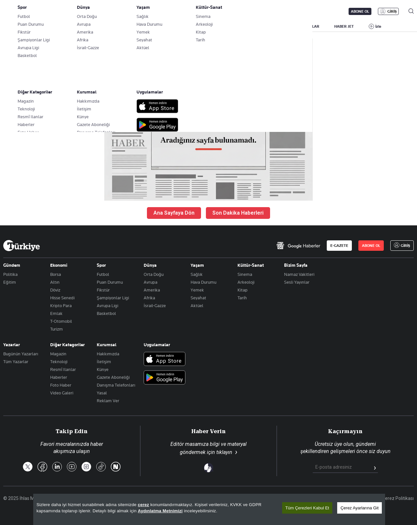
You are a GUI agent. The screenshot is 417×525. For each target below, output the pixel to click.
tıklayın (224, 452)
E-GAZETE (339, 245)
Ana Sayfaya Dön (173, 213)
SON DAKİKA (18, 26)
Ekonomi (58, 265)
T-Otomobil (61, 321)
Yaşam (197, 265)
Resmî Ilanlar (63, 369)
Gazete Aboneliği (77, 11)
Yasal (102, 392)
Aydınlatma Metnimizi (160, 510)
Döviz (55, 289)
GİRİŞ (392, 11)
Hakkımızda (108, 353)
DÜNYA (217, 26)
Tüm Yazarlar (15, 361)
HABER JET (344, 26)
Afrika (149, 297)
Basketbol (106, 313)
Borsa (55, 274)
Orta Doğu (154, 274)
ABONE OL (360, 11)
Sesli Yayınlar (296, 282)
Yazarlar (11, 344)
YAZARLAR (54, 26)
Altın (55, 282)
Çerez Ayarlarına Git (359, 507)
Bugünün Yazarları (20, 353)
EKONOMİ (187, 26)
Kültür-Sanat (250, 265)
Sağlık (197, 274)
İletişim (104, 361)
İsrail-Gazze (155, 305)
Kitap (242, 289)
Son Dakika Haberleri (238, 213)
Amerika (152, 289)
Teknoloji (58, 361)
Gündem (11, 265)
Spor (101, 265)
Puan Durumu (110, 282)
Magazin (58, 353)
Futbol (103, 274)
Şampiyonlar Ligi (113, 297)
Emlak (56, 313)
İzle (378, 26)
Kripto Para (61, 305)
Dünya (150, 265)
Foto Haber (60, 385)
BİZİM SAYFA (90, 26)
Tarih (242, 297)
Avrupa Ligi (107, 305)
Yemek (197, 289)
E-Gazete (36, 11)
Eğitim (9, 282)
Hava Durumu (203, 282)
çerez (143, 504)
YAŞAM (270, 26)
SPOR (244, 26)
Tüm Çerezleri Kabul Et (307, 507)
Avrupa (150, 282)
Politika (10, 274)
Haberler (58, 377)
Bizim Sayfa (296, 265)
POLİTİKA (156, 26)
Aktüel (197, 305)
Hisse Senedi (62, 297)
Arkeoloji (245, 282)
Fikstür (103, 289)
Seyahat (198, 297)
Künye (102, 369)
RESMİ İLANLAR (305, 26)
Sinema (244, 274)
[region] (209, 509)
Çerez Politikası (398, 498)
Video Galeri (61, 392)
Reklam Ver (108, 400)
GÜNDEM (124, 26)
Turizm (56, 329)
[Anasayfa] (21, 245)
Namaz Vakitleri (299, 274)
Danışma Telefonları (116, 385)
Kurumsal (106, 344)
